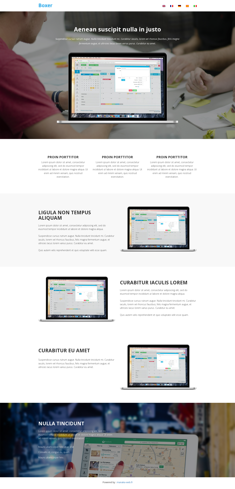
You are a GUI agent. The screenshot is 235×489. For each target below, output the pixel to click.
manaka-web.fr (125, 482)
